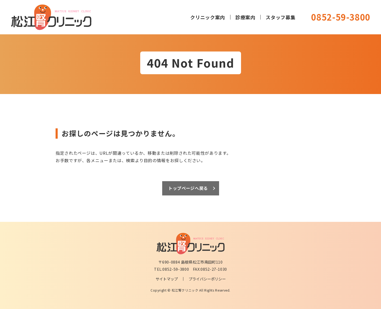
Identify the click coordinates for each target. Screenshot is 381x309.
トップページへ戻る (188, 188)
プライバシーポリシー (207, 279)
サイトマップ (167, 279)
